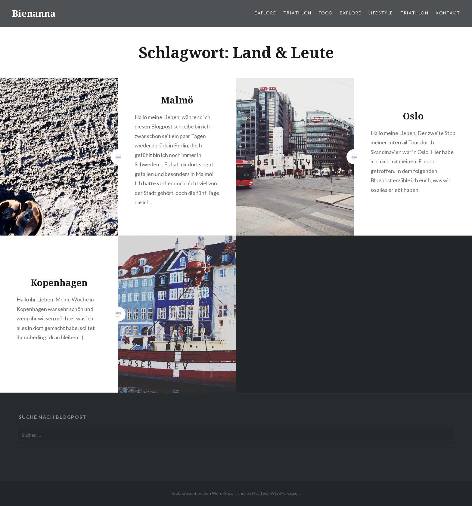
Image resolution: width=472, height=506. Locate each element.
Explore (265, 12)
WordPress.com (286, 493)
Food (326, 12)
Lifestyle (380, 12)
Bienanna (34, 13)
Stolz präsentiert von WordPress (202, 493)
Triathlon (297, 12)
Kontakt (448, 12)
